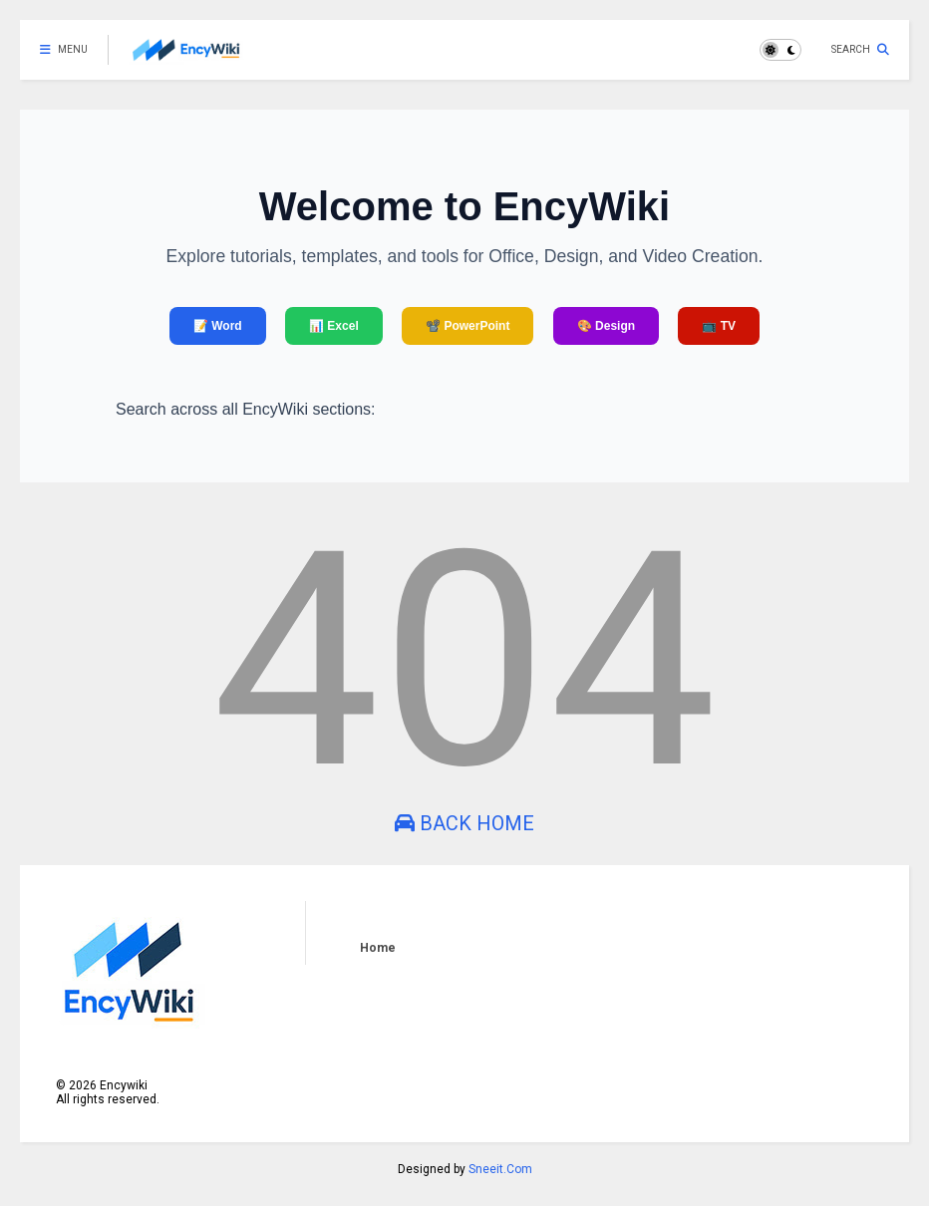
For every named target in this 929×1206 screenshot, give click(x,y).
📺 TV (719, 326)
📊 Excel (334, 326)
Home (378, 948)
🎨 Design (606, 326)
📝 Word (217, 326)
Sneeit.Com (500, 1169)
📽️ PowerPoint (467, 326)
